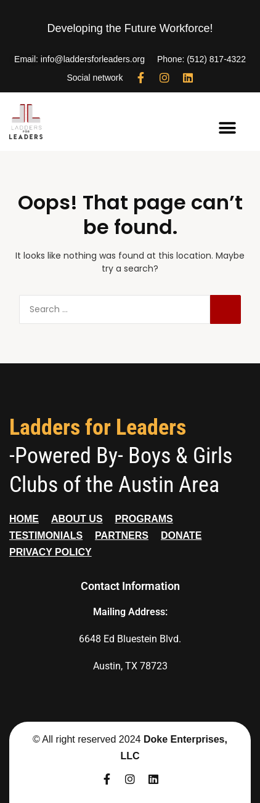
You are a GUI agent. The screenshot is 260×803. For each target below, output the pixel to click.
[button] (228, 128)
